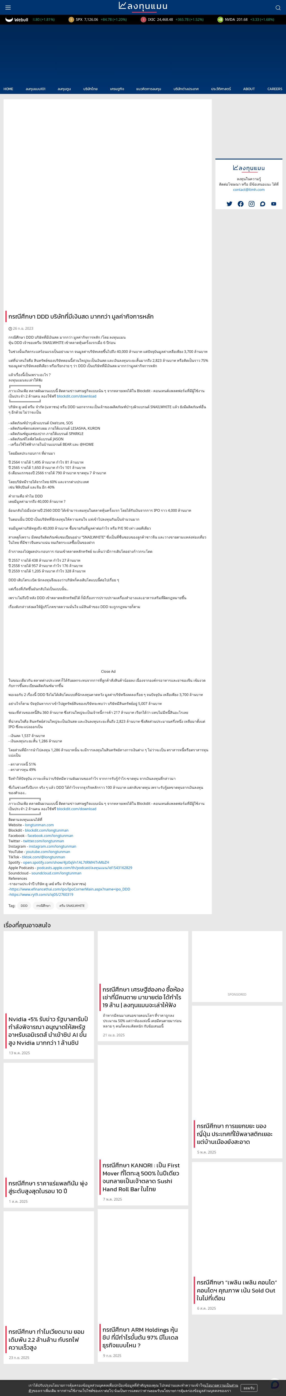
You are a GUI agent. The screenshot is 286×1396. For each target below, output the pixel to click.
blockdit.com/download (76, 396)
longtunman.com (39, 824)
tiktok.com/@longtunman (43, 857)
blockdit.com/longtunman (47, 830)
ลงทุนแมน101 (35, 88)
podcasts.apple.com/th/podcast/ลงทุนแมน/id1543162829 (84, 867)
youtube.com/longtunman (48, 851)
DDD (24, 905)
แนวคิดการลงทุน (148, 88)
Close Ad (108, 671)
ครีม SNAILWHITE (71, 905)
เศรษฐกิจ (117, 88)
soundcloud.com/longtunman (57, 873)
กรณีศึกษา (43, 905)
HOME (8, 88)
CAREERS (274, 88)
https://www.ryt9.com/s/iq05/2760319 (41, 894)
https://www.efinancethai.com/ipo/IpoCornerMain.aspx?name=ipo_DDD (70, 889)
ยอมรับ (249, 1388)
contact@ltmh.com (249, 189)
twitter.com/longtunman (43, 841)
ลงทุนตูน (64, 88)
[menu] (8, 7)
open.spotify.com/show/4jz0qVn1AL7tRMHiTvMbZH (66, 862)
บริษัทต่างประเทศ (186, 88)
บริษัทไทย (90, 88)
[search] (277, 7)
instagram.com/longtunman (52, 846)
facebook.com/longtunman (50, 835)
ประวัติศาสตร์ (221, 88)
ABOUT (249, 88)
